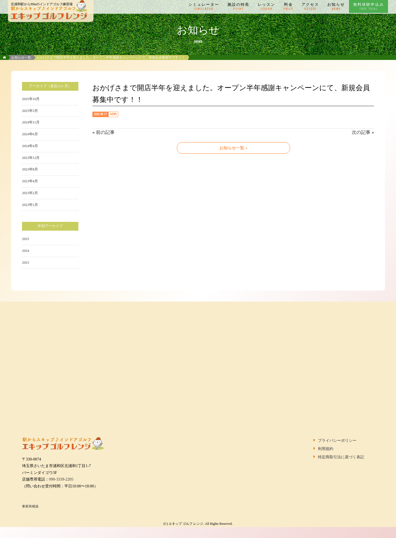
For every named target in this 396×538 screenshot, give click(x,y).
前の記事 (105, 132)
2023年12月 (31, 158)
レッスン (266, 6)
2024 (25, 251)
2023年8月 (30, 169)
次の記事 (361, 132)
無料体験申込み (368, 6)
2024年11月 (31, 122)
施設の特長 (238, 6)
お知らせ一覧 (21, 57)
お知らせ (336, 6)
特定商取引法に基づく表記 (341, 457)
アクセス (310, 6)
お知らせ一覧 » (233, 148)
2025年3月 (30, 111)
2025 (25, 239)
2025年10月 (31, 99)
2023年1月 (30, 205)
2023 (25, 262)
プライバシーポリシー (337, 440)
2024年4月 (30, 146)
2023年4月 (30, 181)
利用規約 (325, 448)
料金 (288, 6)
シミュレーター (203, 6)
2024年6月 (30, 134)
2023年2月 (30, 193)
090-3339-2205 (61, 479)
